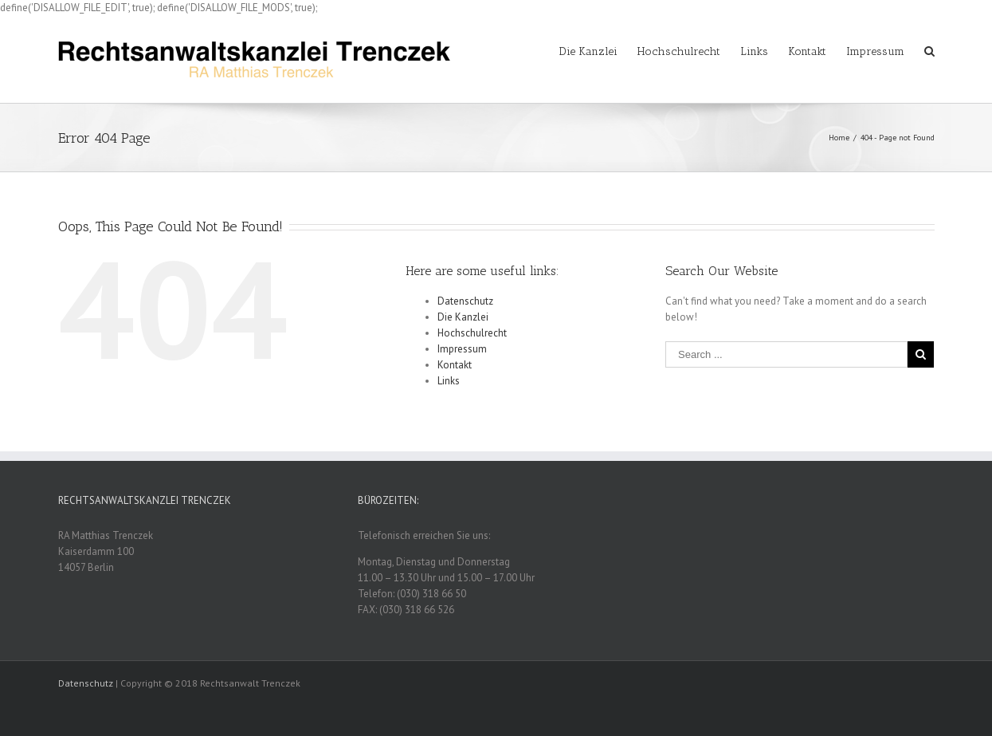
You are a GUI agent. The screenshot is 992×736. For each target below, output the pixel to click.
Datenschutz (465, 301)
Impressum (462, 349)
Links (448, 381)
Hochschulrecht (472, 333)
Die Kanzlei (462, 317)
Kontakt (454, 365)
